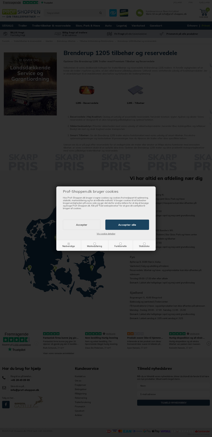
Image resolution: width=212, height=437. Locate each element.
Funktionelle (120, 246)
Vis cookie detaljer (106, 233)
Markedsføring (94, 246)
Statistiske (144, 246)
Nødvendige (68, 246)
